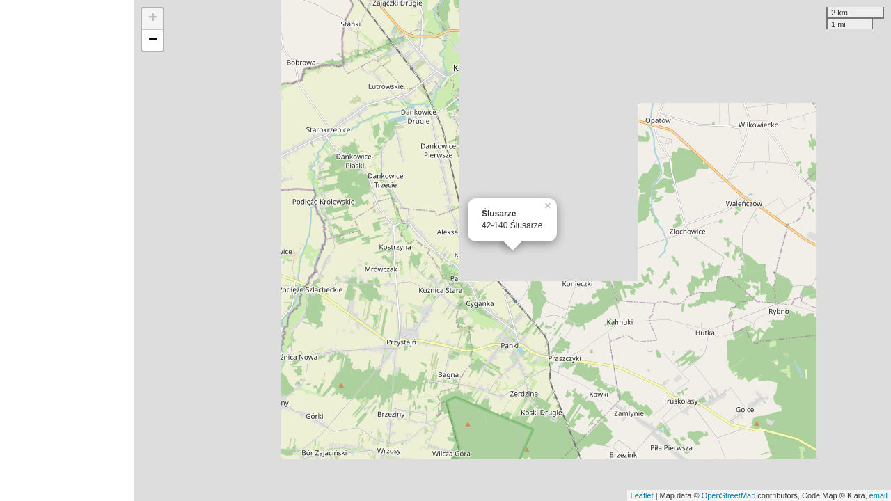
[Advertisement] (67, 250)
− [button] (152, 40)
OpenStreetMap (729, 495)
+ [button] (152, 18)
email (878, 495)
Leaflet (642, 495)
